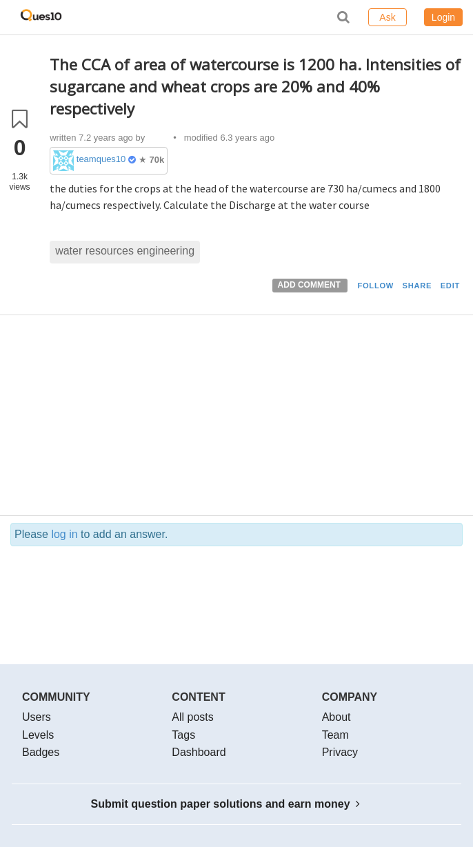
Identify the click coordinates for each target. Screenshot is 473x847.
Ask (387, 17)
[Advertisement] (256, 418)
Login (443, 17)
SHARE (417, 285)
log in (64, 534)
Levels (38, 735)
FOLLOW (375, 285)
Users (36, 717)
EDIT (450, 285)
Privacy (340, 752)
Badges (40, 752)
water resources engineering (124, 251)
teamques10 (101, 159)
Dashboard (198, 752)
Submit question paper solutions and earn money (226, 804)
